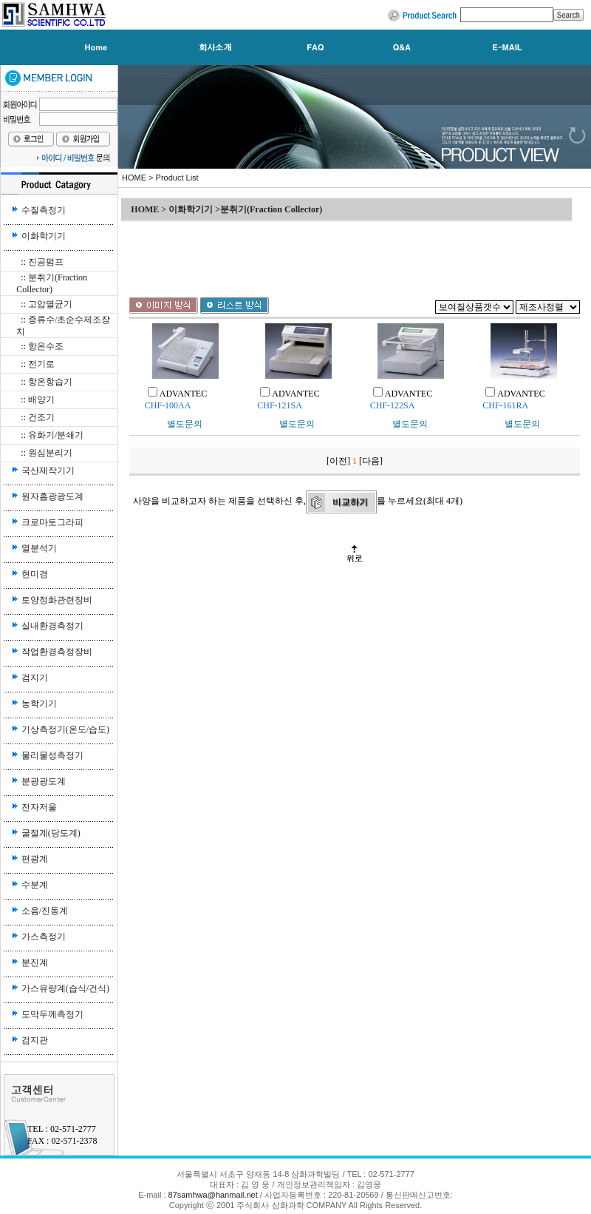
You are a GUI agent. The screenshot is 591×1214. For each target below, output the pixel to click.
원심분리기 (50, 453)
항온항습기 (50, 382)
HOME (134, 177)
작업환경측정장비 (56, 652)
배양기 (41, 399)
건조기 (41, 417)
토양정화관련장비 (56, 600)
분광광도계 (43, 781)
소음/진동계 (44, 911)
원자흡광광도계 (52, 496)
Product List (177, 177)
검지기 (34, 677)
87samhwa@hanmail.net (214, 1194)
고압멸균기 (50, 304)
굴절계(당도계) (51, 833)
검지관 (34, 1040)
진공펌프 (46, 262)
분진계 (34, 962)
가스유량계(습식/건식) (65, 988)
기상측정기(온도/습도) (65, 729)
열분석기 (39, 548)
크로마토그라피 (52, 522)
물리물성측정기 (52, 755)
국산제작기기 (48, 470)
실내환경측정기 (52, 626)
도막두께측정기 (52, 1014)
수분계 (34, 885)
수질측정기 (43, 210)
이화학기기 (43, 236)
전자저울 (39, 807)
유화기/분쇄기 (55, 435)
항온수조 (46, 346)
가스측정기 (43, 936)
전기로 (41, 364)
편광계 (34, 859)
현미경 (34, 574)
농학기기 (39, 703)
